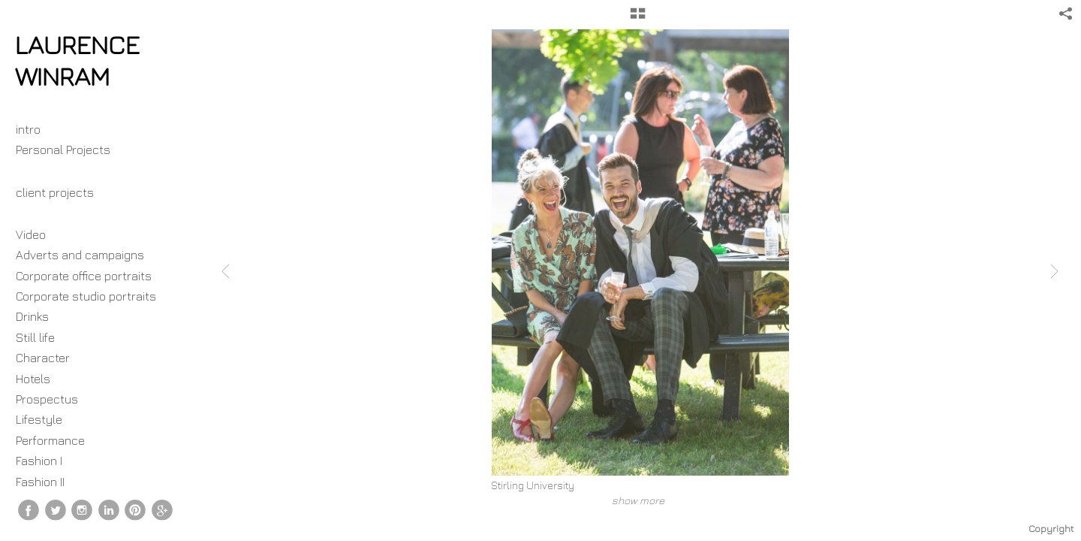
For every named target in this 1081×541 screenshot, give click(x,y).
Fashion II (40, 481)
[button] (637, 18)
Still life (35, 337)
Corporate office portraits (84, 275)
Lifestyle (39, 419)
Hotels (33, 378)
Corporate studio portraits (86, 296)
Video (31, 234)
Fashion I (39, 460)
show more (638, 500)
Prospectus (47, 399)
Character (43, 357)
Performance (50, 440)
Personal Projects (70, 149)
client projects (62, 192)
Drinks (32, 316)
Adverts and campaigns (80, 254)
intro (28, 129)
